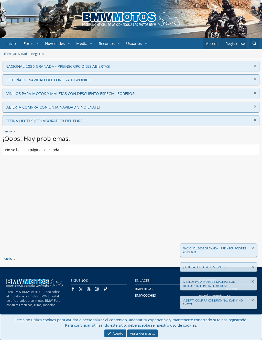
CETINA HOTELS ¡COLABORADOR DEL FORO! (44, 120)
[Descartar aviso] (254, 66)
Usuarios (134, 43)
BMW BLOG (143, 288)
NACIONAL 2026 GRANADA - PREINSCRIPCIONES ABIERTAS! (57, 66)
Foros (29, 43)
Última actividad (15, 53)
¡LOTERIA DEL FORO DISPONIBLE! (205, 267)
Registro (37, 53)
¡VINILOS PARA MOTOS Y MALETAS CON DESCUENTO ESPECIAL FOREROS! (70, 93)
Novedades (55, 43)
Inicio (11, 43)
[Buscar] (254, 43)
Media (81, 43)
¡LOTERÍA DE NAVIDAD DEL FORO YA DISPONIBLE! (49, 79)
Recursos (107, 43)
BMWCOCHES (145, 295)
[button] (37, 43)
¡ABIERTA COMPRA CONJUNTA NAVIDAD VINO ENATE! (52, 107)
